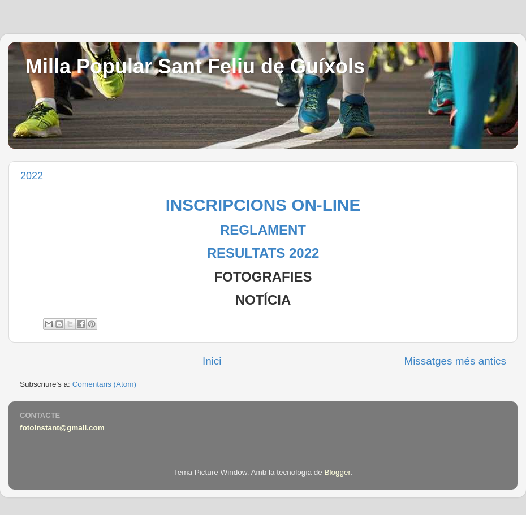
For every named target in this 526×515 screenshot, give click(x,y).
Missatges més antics (455, 361)
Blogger (337, 472)
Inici (212, 361)
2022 (31, 175)
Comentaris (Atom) (104, 384)
